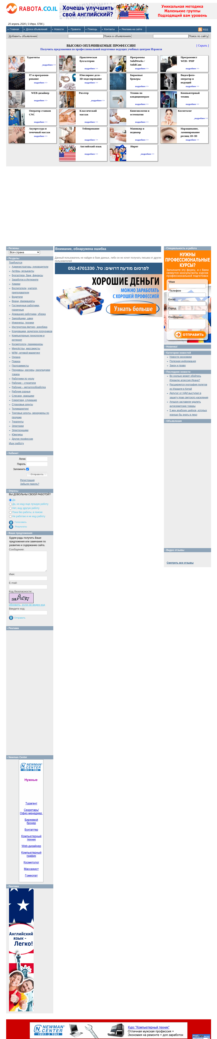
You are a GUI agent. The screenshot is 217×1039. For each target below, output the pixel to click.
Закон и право (178, 365)
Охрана (16, 357)
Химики (16, 284)
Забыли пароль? (29, 484)
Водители (17, 296)
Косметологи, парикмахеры (27, 344)
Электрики (18, 426)
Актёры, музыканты (23, 271)
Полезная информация (183, 361)
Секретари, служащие (24, 400)
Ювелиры (17, 434)
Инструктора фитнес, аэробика (29, 327)
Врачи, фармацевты (23, 301)
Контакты (109, 29)
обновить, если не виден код (27, 604)
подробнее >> (49, 65)
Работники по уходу (23, 378)
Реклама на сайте (132, 29)
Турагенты (18, 421)
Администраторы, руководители (30, 266)
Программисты (20, 365)
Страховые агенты (22, 404)
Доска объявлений (36, 29)
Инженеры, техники (23, 322)
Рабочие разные (21, 391)
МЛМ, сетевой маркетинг (26, 352)
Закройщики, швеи (22, 318)
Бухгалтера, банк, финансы (27, 275)
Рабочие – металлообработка (29, 387)
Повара (16, 361)
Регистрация (27, 480)
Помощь (92, 29)
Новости (59, 29)
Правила (76, 29)
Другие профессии (22, 438)
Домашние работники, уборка (29, 314)
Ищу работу (16, 443)
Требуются (15, 262)
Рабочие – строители (24, 383)
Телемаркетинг (20, 408)
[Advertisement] (31, 691)
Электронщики (20, 430)
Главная (14, 29)
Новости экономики (181, 356)
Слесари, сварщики (23, 395)
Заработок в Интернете (25, 279)
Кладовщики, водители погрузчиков (32, 331)
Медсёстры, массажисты (26, 348)
